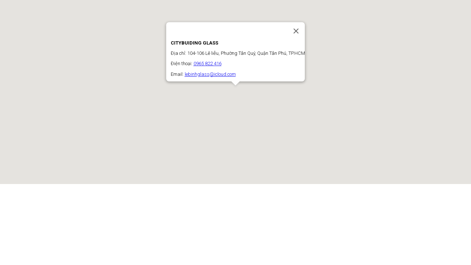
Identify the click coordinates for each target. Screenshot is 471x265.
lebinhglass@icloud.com (210, 74)
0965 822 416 (208, 64)
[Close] (296, 31)
